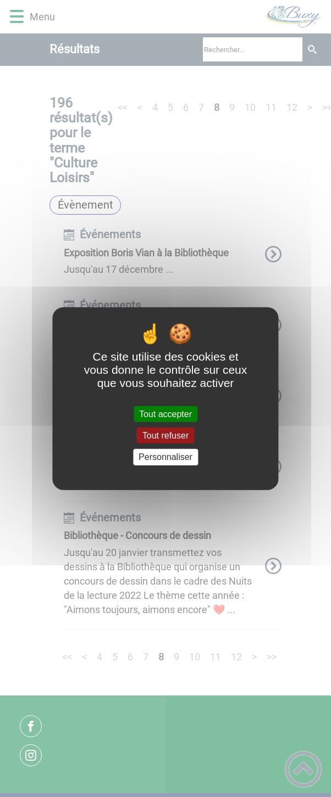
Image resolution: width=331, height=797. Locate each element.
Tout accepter (165, 414)
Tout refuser (165, 435)
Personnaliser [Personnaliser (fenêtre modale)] (165, 457)
